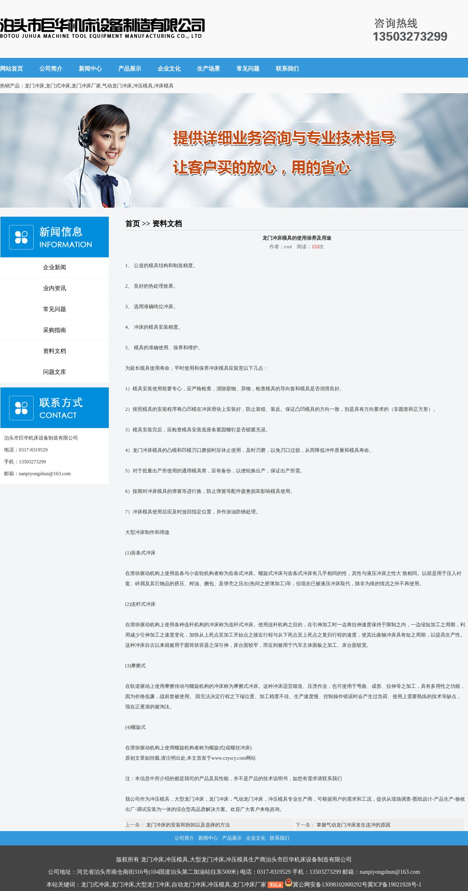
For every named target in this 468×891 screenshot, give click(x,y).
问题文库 (54, 372)
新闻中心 (90, 69)
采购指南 (54, 330)
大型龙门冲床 (189, 799)
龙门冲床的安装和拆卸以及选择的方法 (188, 825)
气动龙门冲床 (248, 799)
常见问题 (247, 69)
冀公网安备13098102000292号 (325, 885)
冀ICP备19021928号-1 (394, 885)
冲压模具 (160, 799)
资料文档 (54, 351)
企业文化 (169, 69)
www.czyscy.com (228, 758)
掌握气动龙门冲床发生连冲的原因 (353, 825)
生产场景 (208, 69)
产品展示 (129, 69)
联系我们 (287, 69)
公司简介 (50, 69)
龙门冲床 (219, 799)
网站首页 (11, 69)
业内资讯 (54, 288)
